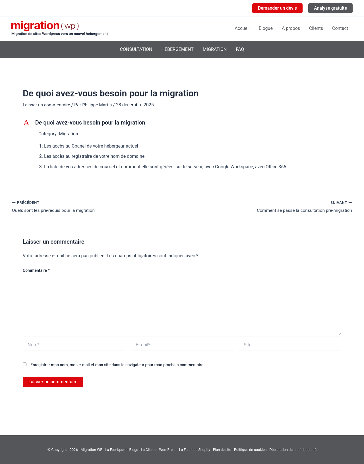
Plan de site (223, 450)
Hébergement (177, 49)
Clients (316, 28)
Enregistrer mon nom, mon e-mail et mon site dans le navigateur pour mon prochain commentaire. (117, 365)
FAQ (240, 49)
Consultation (136, 49)
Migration (215, 49)
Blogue (266, 28)
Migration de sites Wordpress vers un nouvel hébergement (59, 34)
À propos (291, 28)
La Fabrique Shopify (195, 450)
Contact (340, 28)
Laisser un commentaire (47, 104)
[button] (277, 8)
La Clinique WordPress (158, 450)
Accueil (242, 28)
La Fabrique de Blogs (120, 450)
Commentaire (36, 270)
